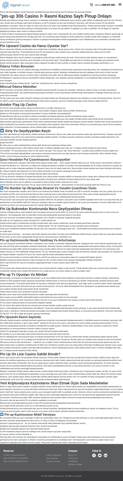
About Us (72, 455)
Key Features (52, 458)
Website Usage (75, 464)
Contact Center (53, 461)
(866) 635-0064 (108, 4)
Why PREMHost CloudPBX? (15, 458)
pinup (111, 63)
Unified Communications (14, 455)
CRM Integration (53, 455)
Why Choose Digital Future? (15, 461)
